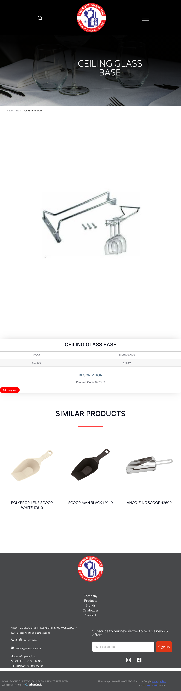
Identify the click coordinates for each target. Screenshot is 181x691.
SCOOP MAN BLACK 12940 (90, 502)
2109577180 (30, 640)
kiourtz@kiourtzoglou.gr (28, 648)
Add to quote (10, 390)
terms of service (151, 685)
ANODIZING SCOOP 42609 (149, 502)
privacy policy (158, 681)
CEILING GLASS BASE (110, 67)
